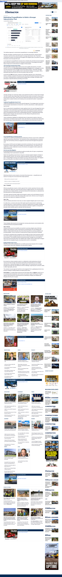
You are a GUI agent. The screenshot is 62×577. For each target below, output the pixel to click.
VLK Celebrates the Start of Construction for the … (8, 377)
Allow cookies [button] (4, 1)
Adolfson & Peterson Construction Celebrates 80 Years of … (37, 430)
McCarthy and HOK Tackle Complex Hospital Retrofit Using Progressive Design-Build (48, 402)
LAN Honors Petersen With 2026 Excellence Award (9, 365)
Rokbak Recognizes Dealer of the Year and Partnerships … (9, 416)
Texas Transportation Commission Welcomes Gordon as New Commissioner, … (23, 416)
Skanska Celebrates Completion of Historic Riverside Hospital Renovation (10, 458)
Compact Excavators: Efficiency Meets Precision (47, 310)
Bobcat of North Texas (21, 282)
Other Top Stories (7, 487)
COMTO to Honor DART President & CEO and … (10, 410)
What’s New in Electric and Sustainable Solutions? (47, 358)
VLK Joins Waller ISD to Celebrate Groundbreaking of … (23, 434)
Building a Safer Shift (47, 316)
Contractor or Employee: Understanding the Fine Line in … (23, 458)
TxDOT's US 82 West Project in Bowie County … (23, 407)
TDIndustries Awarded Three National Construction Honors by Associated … (37, 368)
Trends (32, 391)
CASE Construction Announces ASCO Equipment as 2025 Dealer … (10, 435)
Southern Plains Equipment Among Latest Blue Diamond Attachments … (10, 430)
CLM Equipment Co (21, 127)
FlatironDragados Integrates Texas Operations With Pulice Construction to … (37, 434)
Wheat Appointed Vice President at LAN (10, 361)
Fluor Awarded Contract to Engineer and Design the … (10, 368)
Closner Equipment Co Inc (23, 164)
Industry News (6, 293)
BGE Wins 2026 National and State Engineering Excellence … (10, 403)
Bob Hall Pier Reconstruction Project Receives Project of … (10, 413)
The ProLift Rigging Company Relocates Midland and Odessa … (37, 442)
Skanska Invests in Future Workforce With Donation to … (36, 403)
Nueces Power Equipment (22, 250)
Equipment (6, 418)
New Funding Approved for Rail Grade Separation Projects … (23, 403)
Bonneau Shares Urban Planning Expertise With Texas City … (9, 472)
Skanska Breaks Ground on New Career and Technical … (23, 437)
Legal (19, 446)
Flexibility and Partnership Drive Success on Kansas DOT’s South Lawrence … (48, 494)
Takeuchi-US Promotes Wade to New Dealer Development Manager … (10, 441)
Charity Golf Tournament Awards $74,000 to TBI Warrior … (37, 416)
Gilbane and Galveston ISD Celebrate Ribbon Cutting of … (23, 440)
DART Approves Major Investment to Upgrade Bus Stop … (37, 375)
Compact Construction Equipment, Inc (24, 284)
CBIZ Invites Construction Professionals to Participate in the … (37, 407)
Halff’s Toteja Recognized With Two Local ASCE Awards (10, 407)
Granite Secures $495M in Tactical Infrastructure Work (37, 365)
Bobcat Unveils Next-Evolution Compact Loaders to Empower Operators (48, 68)
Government (20, 391)
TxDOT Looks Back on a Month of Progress (23, 413)
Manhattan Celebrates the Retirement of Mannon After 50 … (23, 361)
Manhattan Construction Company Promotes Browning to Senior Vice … (24, 372)
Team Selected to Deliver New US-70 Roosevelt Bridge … (37, 372)
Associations (6, 391)
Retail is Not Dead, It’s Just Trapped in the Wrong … (48, 392)
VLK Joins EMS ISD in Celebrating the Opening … (23, 443)
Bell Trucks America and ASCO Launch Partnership (9, 438)
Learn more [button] (26, 0)
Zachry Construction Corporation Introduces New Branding (37, 445)
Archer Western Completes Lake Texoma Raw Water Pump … (9, 371)
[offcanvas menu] (56, 12)
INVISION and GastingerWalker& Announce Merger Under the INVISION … (37, 438)
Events (5, 446)
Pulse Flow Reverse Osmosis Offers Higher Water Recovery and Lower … (48, 503)
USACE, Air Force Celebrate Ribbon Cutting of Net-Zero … (10, 469)
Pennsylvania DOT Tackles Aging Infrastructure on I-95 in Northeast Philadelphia (48, 419)
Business (33, 418)
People (19, 350)
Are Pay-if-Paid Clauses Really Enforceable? (23, 462)
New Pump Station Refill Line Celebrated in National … (36, 361)
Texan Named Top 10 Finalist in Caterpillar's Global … (9, 445)
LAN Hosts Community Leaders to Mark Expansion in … (10, 466)
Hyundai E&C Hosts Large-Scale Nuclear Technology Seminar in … (9, 463)
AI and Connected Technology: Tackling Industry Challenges (47, 351)
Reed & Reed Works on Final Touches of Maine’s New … (48, 511)
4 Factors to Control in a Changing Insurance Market (48, 337)
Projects (33, 350)
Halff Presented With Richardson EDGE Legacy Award (37, 413)
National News (49, 15)
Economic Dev (20, 418)
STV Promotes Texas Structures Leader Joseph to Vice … (9, 374)
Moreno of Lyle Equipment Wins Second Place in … (23, 369)
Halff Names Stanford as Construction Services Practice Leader (23, 375)
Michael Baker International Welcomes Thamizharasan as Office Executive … (24, 365)
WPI (18, 125)
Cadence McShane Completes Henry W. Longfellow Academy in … (23, 430)
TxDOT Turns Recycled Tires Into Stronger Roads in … (23, 410)
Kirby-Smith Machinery (22, 83)
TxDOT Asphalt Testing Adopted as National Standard (37, 410)
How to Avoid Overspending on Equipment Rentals (47, 344)
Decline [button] (1, 1)
